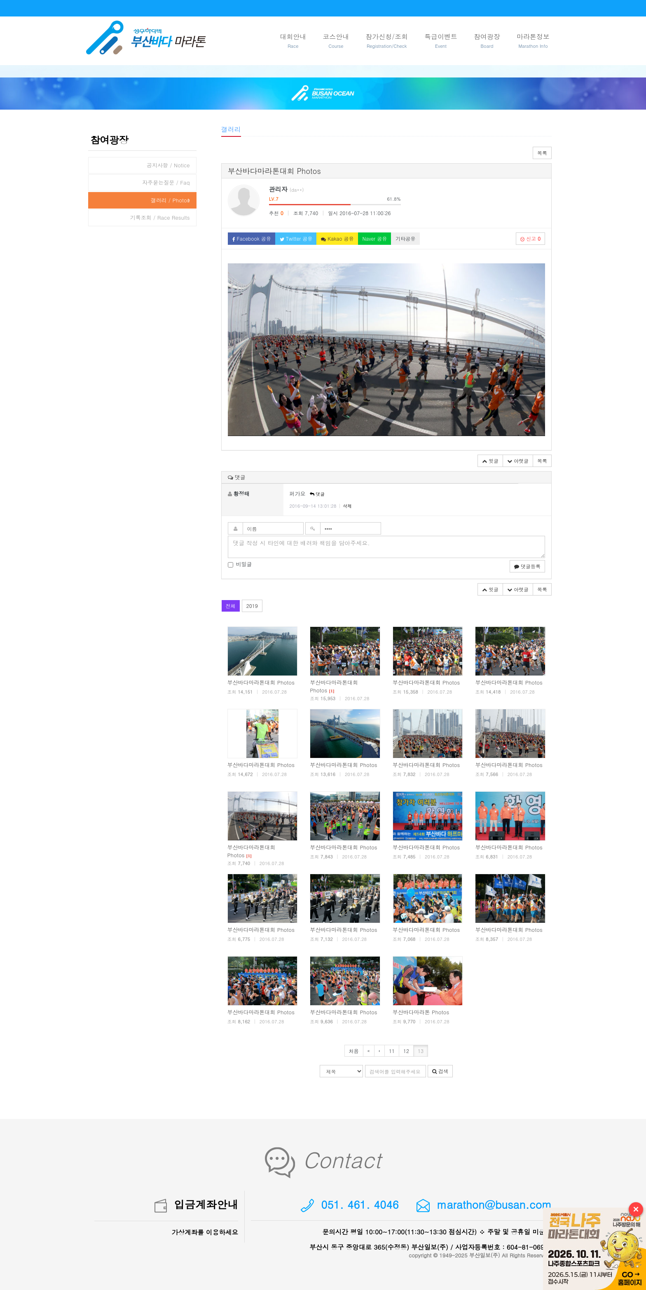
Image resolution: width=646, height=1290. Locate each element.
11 (392, 1050)
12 (406, 1050)
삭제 (347, 506)
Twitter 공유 (296, 238)
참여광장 (487, 41)
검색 (440, 1070)
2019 (252, 605)
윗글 (490, 460)
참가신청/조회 (386, 41)
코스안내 (336, 41)
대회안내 (293, 41)
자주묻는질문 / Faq (166, 182)
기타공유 (405, 238)
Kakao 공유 (337, 238)
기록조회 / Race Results (160, 217)
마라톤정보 (533, 41)
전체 (231, 605)
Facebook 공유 (251, 238)
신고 (530, 238)
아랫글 (518, 460)
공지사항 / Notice (168, 165)
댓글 (317, 494)
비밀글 (240, 564)
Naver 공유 (375, 238)
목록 (542, 152)
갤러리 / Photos (170, 200)
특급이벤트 (440, 41)
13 (421, 1050)
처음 (354, 1050)
